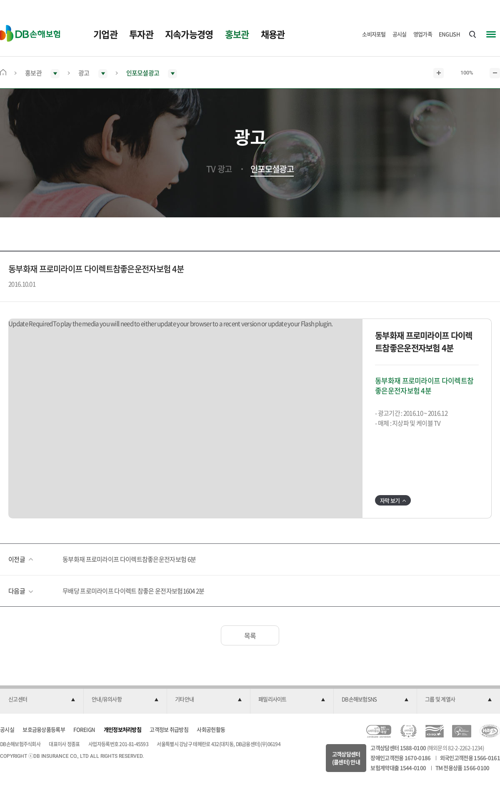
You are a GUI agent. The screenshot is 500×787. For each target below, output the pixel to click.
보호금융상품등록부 (43, 729)
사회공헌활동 (211, 729)
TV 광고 (219, 169)
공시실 (399, 34)
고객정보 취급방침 (169, 729)
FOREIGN (84, 729)
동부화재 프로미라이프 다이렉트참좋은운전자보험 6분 (129, 559)
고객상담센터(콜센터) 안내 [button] (346, 758)
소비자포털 (374, 34)
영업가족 (422, 34)
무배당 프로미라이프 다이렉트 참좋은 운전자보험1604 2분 (133, 590)
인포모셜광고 (272, 169)
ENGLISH (449, 34)
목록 (250, 635)
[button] (41, 699)
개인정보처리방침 (122, 729)
